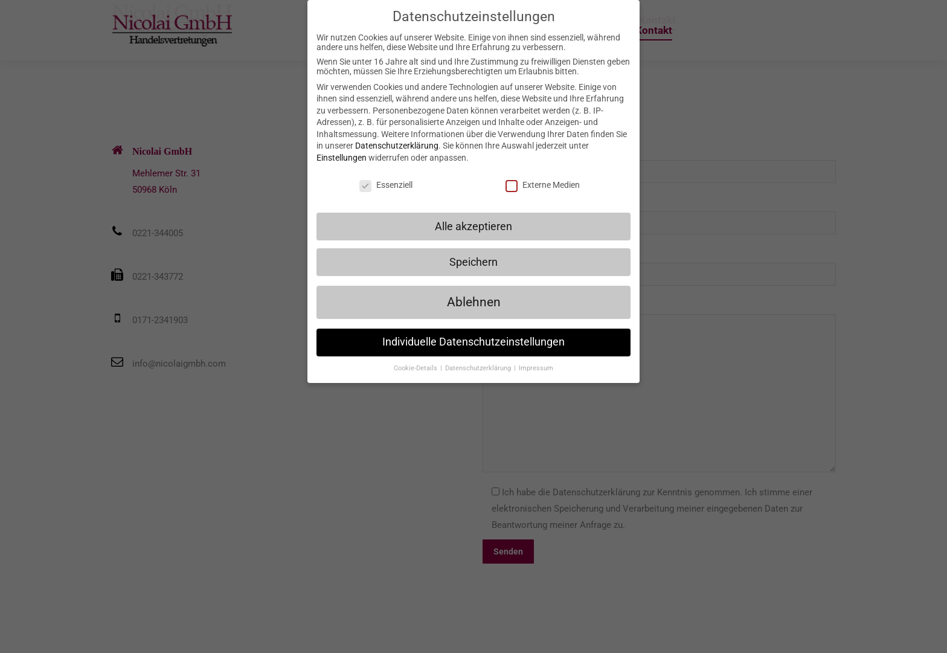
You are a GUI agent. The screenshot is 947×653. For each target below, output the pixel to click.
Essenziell (386, 185)
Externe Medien (543, 185)
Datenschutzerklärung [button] (479, 368)
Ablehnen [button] (474, 302)
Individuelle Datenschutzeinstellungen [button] (473, 342)
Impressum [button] (536, 368)
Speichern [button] (473, 262)
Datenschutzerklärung (396, 145)
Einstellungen (341, 157)
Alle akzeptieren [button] (473, 226)
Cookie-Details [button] (416, 368)
